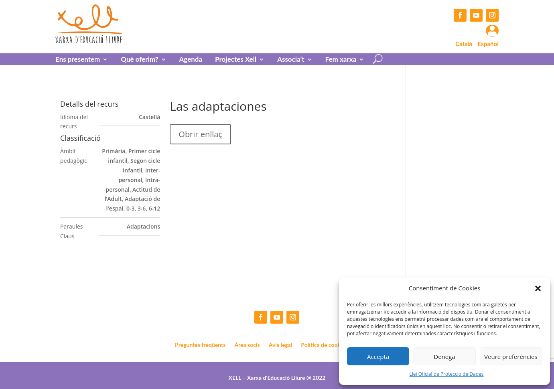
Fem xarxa (341, 60)
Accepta (378, 357)
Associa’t (290, 60)
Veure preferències (511, 357)
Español (488, 43)
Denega (444, 357)
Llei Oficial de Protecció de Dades (447, 374)
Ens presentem (77, 60)
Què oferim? (139, 60)
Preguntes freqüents (200, 345)
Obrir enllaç (200, 134)
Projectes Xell (235, 60)
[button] (538, 288)
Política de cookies (324, 345)
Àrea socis (247, 345)
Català (463, 43)
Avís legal (280, 345)
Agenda (191, 60)
